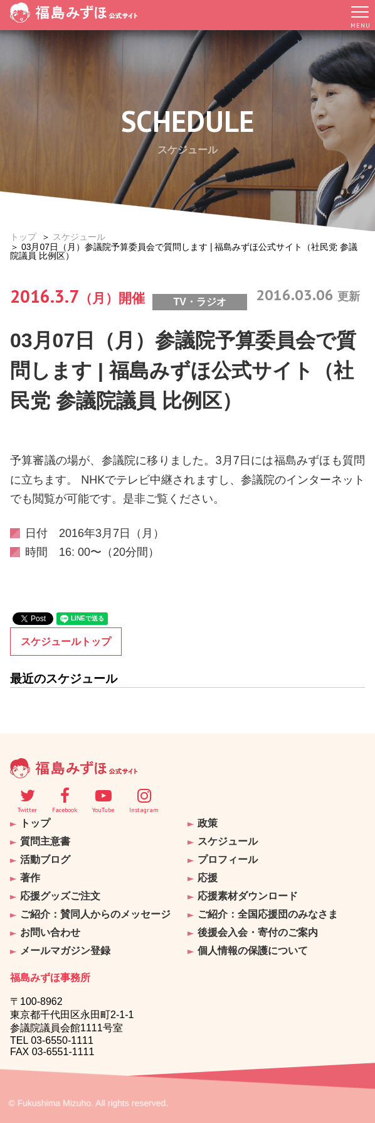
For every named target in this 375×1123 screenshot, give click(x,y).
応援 (208, 877)
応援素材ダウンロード (248, 896)
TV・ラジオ (199, 301)
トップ (23, 237)
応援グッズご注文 (60, 896)
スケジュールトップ (66, 641)
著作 (30, 877)
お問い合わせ (50, 932)
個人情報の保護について (253, 950)
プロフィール (228, 859)
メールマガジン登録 (65, 950)
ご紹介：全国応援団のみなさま (268, 914)
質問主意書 (45, 841)
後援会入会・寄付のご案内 (258, 932)
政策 (208, 823)
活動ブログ (45, 859)
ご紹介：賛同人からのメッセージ (95, 914)
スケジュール (79, 237)
